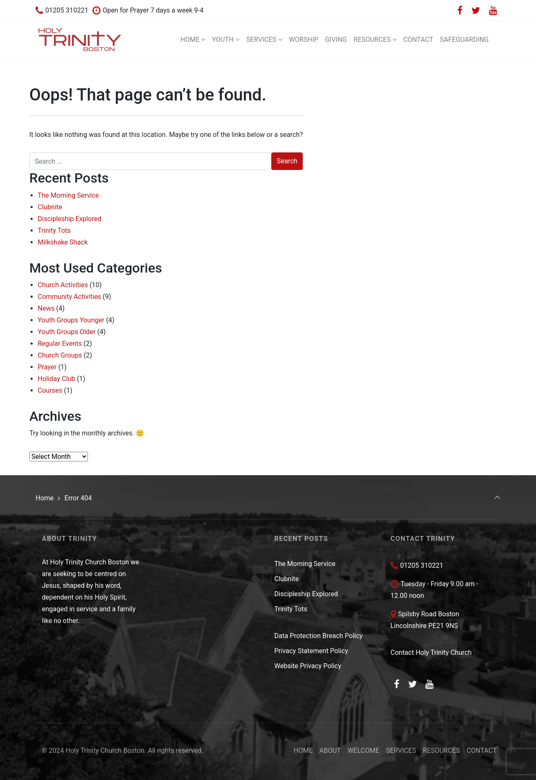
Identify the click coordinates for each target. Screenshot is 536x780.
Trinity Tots (54, 230)
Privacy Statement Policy (311, 651)
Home (45, 498)
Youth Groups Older (66, 332)
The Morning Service (68, 195)
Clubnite (50, 207)
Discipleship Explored (69, 219)
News (46, 308)
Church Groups (60, 355)
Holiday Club (56, 379)
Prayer (47, 367)
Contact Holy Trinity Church (431, 652)
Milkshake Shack (63, 242)
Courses (50, 390)
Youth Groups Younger (71, 320)
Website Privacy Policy (307, 666)
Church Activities (63, 285)
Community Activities (69, 297)
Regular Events (60, 344)
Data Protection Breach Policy (318, 636)
